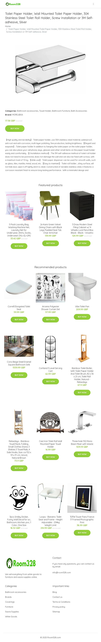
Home (8, 26)
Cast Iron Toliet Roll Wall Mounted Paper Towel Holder (50, 444)
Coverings (10, 602)
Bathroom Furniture (61, 111)
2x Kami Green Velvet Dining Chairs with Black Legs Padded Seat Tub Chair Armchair (50, 228)
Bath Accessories (79, 111)
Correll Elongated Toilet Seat (19, 308)
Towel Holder (45, 111)
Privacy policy (58, 607)
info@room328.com (61, 572)
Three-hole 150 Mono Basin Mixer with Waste (82, 442)
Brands (8, 597)
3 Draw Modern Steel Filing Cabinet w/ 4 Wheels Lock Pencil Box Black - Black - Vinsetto (82, 228)
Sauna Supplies (12, 611)
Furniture (9, 607)
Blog (54, 592)
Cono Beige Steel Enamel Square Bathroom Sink (19, 363)
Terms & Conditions (61, 602)
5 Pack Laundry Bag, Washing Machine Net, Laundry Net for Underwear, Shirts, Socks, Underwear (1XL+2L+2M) (19, 230)
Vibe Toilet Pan (82, 306)
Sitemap (56, 611)
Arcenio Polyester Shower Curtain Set (50, 308)
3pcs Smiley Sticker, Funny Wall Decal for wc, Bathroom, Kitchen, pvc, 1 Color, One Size (19, 520)
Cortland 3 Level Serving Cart (50, 369)
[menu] (93, 4)
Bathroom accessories (27, 111)
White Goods (11, 616)
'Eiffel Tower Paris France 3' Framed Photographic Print (82, 519)
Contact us (57, 597)
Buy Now (15, 128)
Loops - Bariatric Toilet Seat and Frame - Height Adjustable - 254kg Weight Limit (50, 520)
